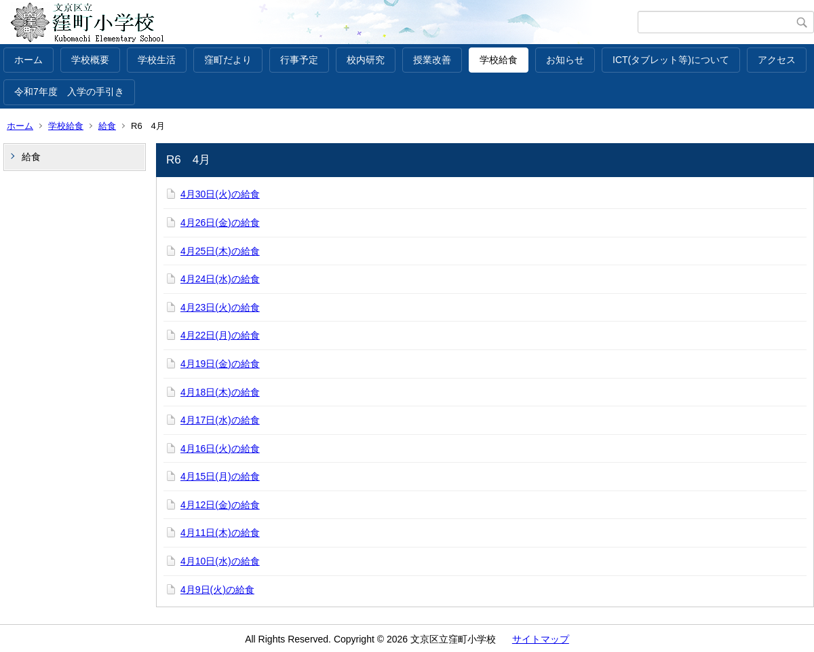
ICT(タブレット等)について (671, 59)
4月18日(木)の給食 (220, 392)
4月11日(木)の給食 (220, 532)
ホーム (28, 59)
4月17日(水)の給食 (220, 420)
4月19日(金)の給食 (220, 363)
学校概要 (90, 59)
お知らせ (565, 59)
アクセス (777, 59)
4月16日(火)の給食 (220, 448)
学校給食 (499, 59)
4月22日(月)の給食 (220, 335)
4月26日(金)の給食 (220, 222)
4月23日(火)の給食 (220, 307)
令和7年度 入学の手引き (69, 91)
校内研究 (366, 59)
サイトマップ (540, 639)
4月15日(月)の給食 (220, 476)
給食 (107, 126)
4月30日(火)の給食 (220, 194)
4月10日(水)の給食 (220, 561)
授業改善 (432, 59)
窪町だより (228, 59)
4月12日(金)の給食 (220, 504)
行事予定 (299, 59)
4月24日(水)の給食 (220, 278)
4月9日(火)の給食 (217, 589)
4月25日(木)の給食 (220, 251)
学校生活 (157, 59)
